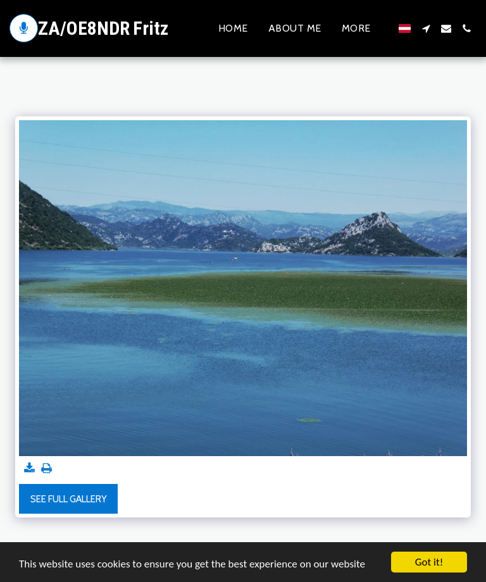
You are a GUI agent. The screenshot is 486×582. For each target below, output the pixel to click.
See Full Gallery (68, 499)
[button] (425, 28)
